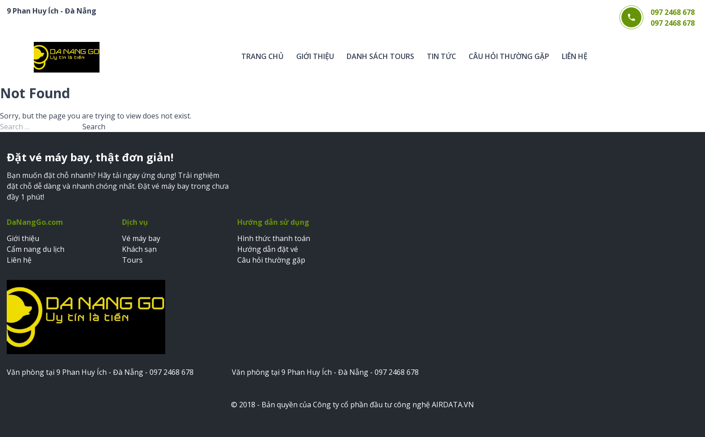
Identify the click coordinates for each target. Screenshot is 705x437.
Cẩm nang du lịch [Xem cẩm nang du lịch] (35, 249)
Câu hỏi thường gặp (509, 56)
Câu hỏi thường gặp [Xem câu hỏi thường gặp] (271, 260)
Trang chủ (262, 56)
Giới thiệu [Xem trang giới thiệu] (23, 238)
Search (93, 127)
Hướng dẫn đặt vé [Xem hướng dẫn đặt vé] (267, 249)
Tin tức (441, 56)
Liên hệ (575, 56)
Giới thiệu (315, 56)
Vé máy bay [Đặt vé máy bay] (141, 238)
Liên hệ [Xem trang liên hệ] (19, 260)
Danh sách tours (380, 56)
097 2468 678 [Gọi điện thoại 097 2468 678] (673, 12)
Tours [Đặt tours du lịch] (132, 260)
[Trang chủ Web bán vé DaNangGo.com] (67, 57)
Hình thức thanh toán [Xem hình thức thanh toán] (273, 238)
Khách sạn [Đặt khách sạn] (139, 249)
